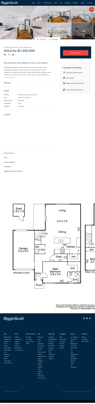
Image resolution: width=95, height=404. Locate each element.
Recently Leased (51, 357)
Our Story (74, 339)
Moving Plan (41, 352)
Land (55, 3)
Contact (89, 3)
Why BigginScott (74, 342)
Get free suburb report (74, 73)
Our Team (74, 345)
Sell (61, 3)
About (83, 3)
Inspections (7, 339)
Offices (84, 337)
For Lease (29, 339)
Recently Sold (40, 338)
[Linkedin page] (87, 318)
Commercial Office (29, 342)
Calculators (7, 348)
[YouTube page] (90, 318)
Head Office (85, 341)
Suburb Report (6, 357)
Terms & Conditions (9, 391)
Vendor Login (40, 368)
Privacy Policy (73, 362)
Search (17, 337)
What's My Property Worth (41, 348)
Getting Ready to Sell (42, 355)
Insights (75, 3)
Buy (33, 3)
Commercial (47, 3)
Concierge (70, 78)
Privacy (16, 391)
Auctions (6, 341)
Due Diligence (7, 353)
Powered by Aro (87, 391)
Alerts (5, 345)
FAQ (61, 337)
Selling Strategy (40, 360)
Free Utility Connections (74, 90)
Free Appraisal (41, 342)
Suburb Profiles (40, 364)
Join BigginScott (74, 353)
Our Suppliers (73, 366)
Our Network (74, 337)
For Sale (28, 337)
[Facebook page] (84, 318)
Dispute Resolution (74, 357)
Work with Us (74, 349)
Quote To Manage (51, 342)
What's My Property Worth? (52, 348)
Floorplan (54, 39)
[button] (6, 157)
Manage (67, 3)
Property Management (53, 338)
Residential (7, 337)
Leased (17, 341)
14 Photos (41, 39)
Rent (39, 3)
